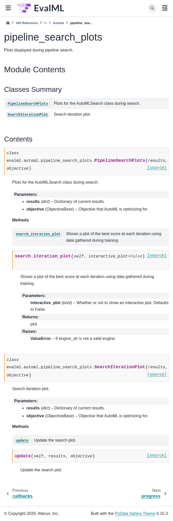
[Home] (8, 23)
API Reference (27, 23)
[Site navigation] (8, 8)
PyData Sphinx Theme (135, 513)
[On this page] (165, 8)
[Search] (152, 8)
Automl (58, 23)
